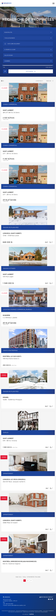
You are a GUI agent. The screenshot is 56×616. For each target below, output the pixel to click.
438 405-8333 (9, 603)
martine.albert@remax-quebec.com (17, 605)
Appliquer (30, 71)
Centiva (31, 614)
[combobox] (28, 32)
